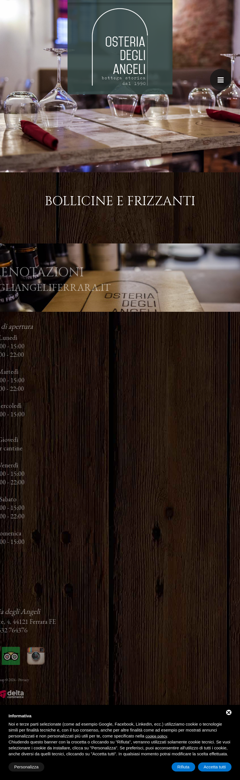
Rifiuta (183, 766)
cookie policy (156, 736)
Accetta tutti (215, 766)
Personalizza (26, 766)
